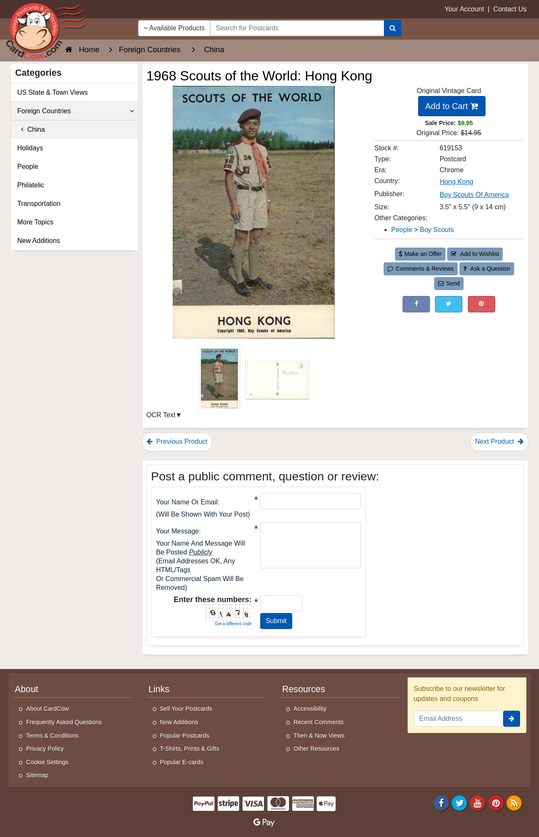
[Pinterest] (496, 802)
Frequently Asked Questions (64, 722)
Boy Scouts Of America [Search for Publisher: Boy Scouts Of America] (474, 194)
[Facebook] (441, 802)
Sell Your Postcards (186, 708)
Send (449, 283)
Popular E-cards (181, 762)
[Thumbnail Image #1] (220, 381)
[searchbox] (297, 28)
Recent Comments (319, 722)
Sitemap (37, 775)
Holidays (30, 148)
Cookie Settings (47, 762)
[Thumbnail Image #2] (277, 381)
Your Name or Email (187, 502)
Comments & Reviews (420, 268)
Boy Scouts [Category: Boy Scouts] (437, 229)
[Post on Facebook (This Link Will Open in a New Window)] (416, 304)
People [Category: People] (401, 229)
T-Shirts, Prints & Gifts (190, 748)
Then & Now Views (319, 735)
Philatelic (30, 185)
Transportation (39, 203)
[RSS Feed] (514, 802)
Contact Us (509, 9)
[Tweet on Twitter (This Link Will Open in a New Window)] (448, 304)
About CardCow (47, 708)
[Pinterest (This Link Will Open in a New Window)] (481, 304)
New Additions (38, 240)
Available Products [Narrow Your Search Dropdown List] (174, 28)
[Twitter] (459, 802)
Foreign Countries (75, 111)
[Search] (392, 28)
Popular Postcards (185, 735)
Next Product (499, 441)
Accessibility (310, 708)
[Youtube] (478, 802)
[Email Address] (459, 719)
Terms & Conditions (52, 735)
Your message (177, 531)
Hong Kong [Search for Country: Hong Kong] (456, 181)
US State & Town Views (52, 92)
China (31, 129)
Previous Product (177, 441)
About (26, 689)
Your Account (464, 9)
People (27, 166)
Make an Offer (420, 254)
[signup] (511, 719)
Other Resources (316, 748)
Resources (303, 689)
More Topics (35, 222)
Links (159, 689)
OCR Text (161, 414)
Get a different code (233, 623)
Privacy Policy (45, 748)
